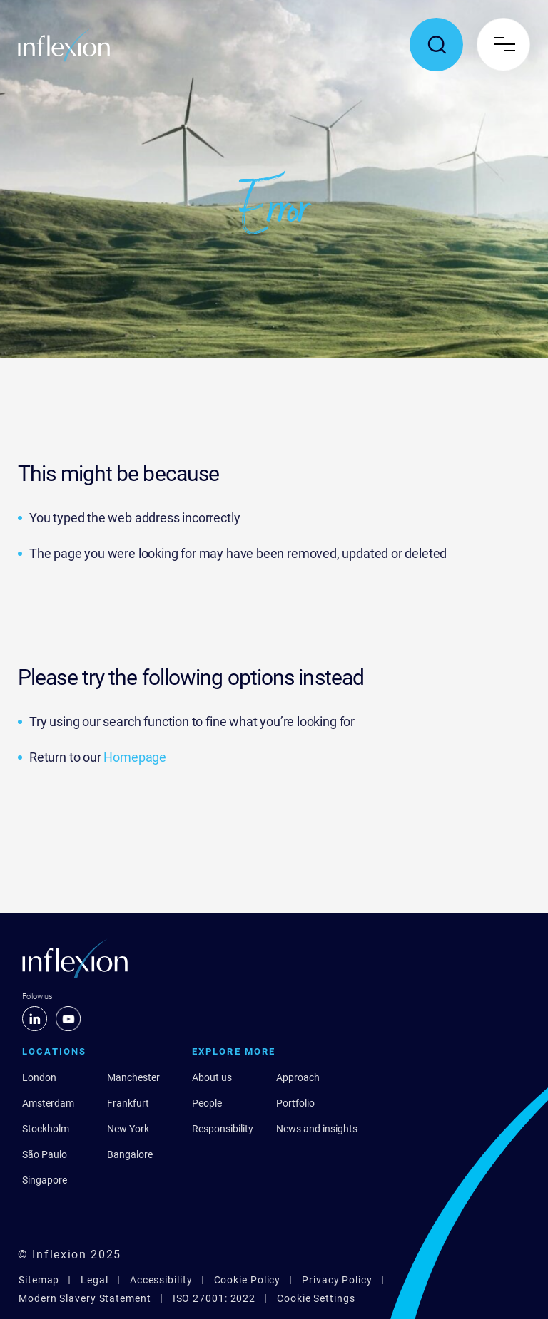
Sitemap (39, 1280)
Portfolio (295, 1103)
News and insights (316, 1128)
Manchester (133, 1077)
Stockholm (45, 1128)
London (39, 1077)
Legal (94, 1280)
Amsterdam (48, 1103)
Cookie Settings (316, 1298)
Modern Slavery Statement (85, 1298)
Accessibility (161, 1280)
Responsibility (222, 1128)
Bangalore (130, 1154)
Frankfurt (128, 1103)
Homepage (134, 757)
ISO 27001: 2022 (214, 1298)
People (207, 1103)
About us (212, 1077)
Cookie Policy (247, 1280)
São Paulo (44, 1154)
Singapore (44, 1180)
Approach (298, 1077)
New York (128, 1128)
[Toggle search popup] (436, 44)
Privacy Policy (337, 1280)
